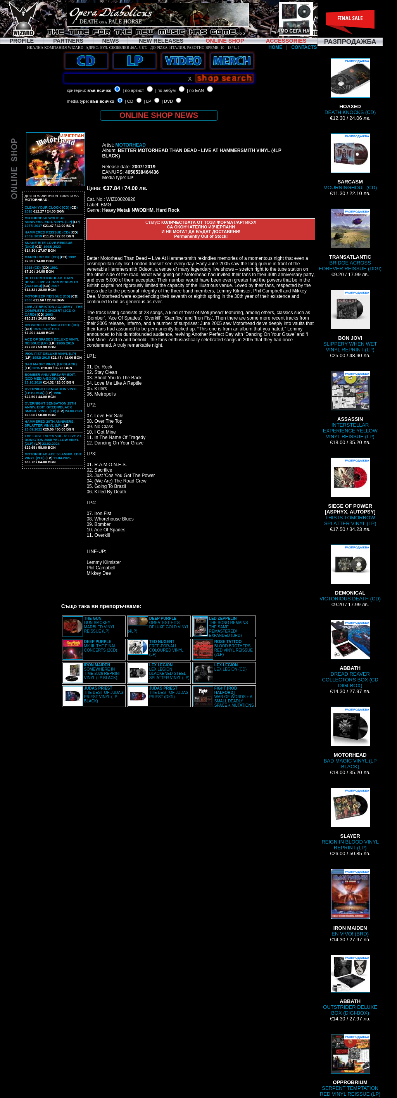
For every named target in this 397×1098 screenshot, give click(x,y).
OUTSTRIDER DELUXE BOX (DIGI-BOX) (350, 985)
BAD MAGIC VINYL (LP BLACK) (350, 738)
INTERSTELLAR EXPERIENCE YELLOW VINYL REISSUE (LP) (350, 405)
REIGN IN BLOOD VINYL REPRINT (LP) (350, 819)
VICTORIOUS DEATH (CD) (350, 573)
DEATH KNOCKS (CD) (350, 86)
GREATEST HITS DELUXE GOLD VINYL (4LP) (158, 624)
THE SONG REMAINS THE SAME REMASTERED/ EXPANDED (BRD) (228, 627)
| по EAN (195, 90)
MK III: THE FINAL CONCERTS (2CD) (100, 646)
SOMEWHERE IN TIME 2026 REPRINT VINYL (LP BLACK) (102, 671)
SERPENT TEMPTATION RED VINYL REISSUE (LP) (350, 1065)
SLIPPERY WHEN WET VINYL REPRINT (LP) (350, 321)
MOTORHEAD (130, 145)
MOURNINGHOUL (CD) (350, 161)
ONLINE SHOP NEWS (158, 115)
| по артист (133, 90)
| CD (129, 101)
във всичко (99, 90)
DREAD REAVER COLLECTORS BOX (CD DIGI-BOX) (350, 654)
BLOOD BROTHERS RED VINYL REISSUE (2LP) (233, 648)
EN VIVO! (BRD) (350, 903)
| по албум (165, 90)
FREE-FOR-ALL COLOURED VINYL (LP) (166, 648)
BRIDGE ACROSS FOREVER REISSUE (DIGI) (350, 240)
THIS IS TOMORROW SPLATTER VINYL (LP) (350, 492)
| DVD (167, 101)
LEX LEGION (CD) (230, 667)
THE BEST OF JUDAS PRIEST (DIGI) (168, 692)
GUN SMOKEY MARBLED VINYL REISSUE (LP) (99, 624)
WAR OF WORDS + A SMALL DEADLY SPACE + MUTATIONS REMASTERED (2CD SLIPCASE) (223, 699)
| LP (147, 101)
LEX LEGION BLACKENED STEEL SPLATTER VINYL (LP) (169, 671)
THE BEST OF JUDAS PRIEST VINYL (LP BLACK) (103, 694)
